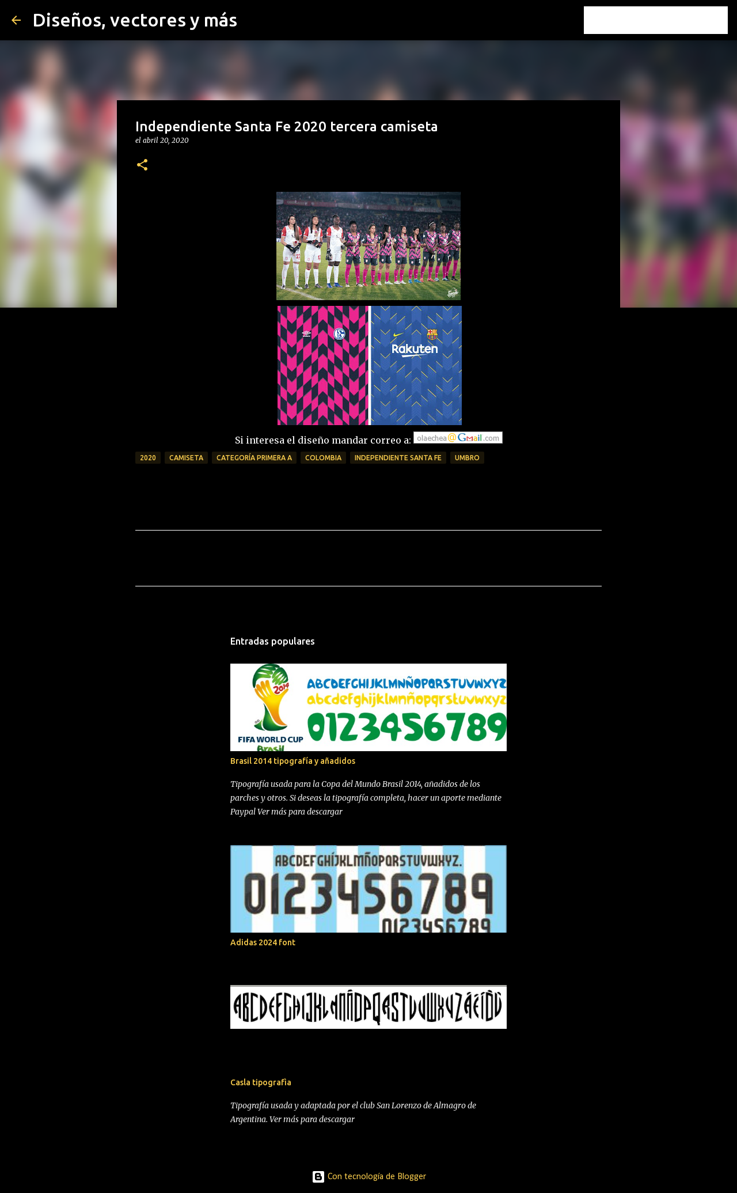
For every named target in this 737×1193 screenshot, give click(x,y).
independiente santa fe (398, 457)
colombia (323, 457)
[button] (142, 165)
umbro (467, 457)
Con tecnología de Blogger (368, 1176)
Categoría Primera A (254, 457)
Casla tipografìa (260, 1082)
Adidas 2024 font (262, 942)
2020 (148, 457)
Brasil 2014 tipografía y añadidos (292, 761)
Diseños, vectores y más (134, 19)
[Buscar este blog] (667, 20)
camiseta (186, 457)
